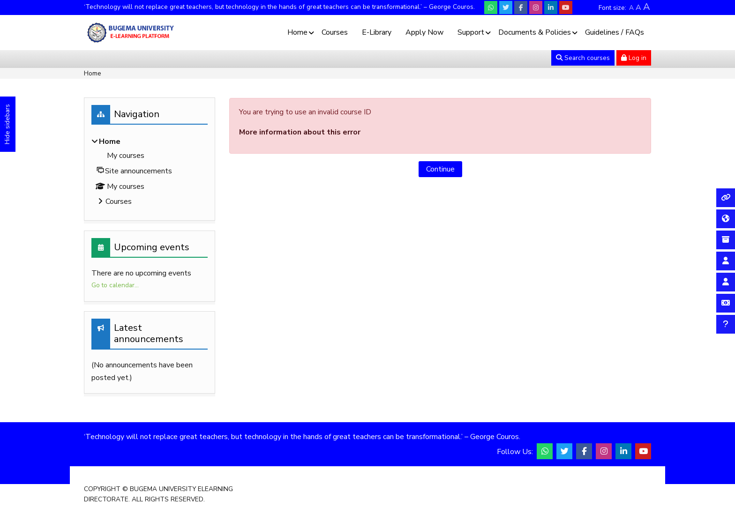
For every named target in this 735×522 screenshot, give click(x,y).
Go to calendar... (115, 285)
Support (471, 32)
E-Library (376, 32)
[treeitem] (149, 172)
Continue (440, 169)
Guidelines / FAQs (614, 32)
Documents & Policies (534, 32)
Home (297, 32)
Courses (335, 32)
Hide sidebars (7, 124)
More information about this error (299, 132)
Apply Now (424, 32)
